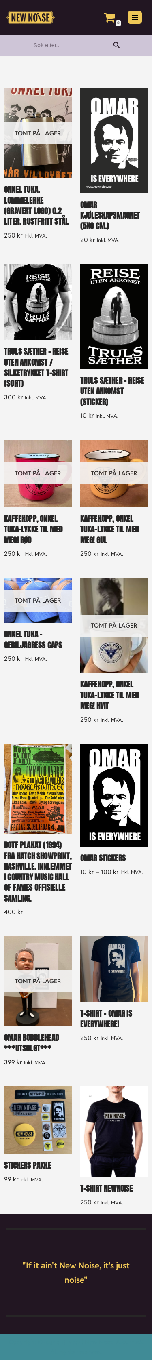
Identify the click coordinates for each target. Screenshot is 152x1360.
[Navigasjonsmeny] (135, 17)
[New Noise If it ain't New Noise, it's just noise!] (30, 18)
